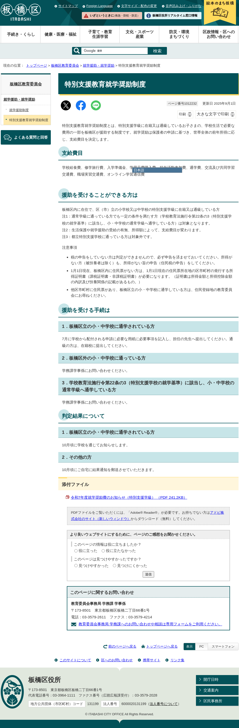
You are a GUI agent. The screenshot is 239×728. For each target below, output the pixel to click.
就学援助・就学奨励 (98, 65)
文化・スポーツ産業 (140, 34)
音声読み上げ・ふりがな (183, 6)
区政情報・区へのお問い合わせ (219, 34)
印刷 (182, 114)
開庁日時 (210, 679)
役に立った (88, 550)
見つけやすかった (94, 565)
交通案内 (210, 690)
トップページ (36, 65)
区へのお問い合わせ (117, 660)
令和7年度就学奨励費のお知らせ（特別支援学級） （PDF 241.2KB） (129, 497)
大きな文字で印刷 (213, 114)
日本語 (139, 170)
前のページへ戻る (122, 646)
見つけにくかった (132, 565)
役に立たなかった (121, 550)
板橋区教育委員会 (65, 65)
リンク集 (177, 660)
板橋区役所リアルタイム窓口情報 (174, 15)
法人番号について (164, 704)
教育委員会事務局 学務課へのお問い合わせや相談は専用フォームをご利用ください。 (150, 624)
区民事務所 (212, 701)
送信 (148, 574)
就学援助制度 (19, 110)
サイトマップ (68, 6)
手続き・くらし (21, 34)
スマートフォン (223, 646)
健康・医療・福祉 (61, 34)
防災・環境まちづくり (179, 34)
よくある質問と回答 (31, 137)
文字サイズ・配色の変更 (139, 6)
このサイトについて (75, 660)
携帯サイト (151, 660)
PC (201, 646)
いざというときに (115, 15)
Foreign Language (99, 6)
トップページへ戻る (162, 646)
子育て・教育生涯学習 (100, 34)
